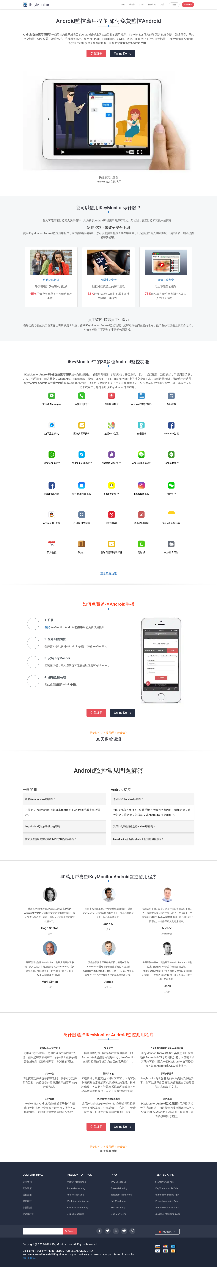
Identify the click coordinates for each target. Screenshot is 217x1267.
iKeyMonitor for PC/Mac (167, 1188)
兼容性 (132, 4)
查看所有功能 (108, 573)
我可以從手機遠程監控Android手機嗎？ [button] (134, 826)
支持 (162, 4)
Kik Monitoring (118, 1208)
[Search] (42, 1231)
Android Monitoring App (167, 1195)
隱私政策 (27, 1195)
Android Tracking (75, 1195)
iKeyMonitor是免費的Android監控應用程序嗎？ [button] (138, 839)
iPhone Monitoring (76, 1188)
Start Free (188, 5)
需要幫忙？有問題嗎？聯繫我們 (108, 732)
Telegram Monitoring (121, 1195)
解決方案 (152, 4)
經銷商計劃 (28, 1214)
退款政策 (27, 1188)
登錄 (174, 5)
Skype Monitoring (75, 1214)
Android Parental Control (167, 1208)
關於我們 (27, 1182)
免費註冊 (96, 53)
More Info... (29, 1257)
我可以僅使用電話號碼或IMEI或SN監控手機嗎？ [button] (50, 839)
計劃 (141, 4)
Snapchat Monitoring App (167, 1214)
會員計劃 (27, 1208)
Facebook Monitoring (77, 1208)
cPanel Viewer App (164, 1182)
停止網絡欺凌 (51, 279)
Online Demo (122, 53)
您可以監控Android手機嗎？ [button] (128, 799)
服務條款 (27, 1201)
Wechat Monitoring (76, 1182)
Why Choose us (118, 1182)
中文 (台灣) (167, 1231)
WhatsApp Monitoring (78, 1201)
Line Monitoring (118, 1214)
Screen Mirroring (119, 1188)
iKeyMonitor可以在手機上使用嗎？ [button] (43, 826)
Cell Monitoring (118, 1201)
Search (70, 1231)
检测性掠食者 (108, 279)
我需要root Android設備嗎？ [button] (40, 799)
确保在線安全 (166, 279)
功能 (123, 4)
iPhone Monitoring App (166, 1201)
